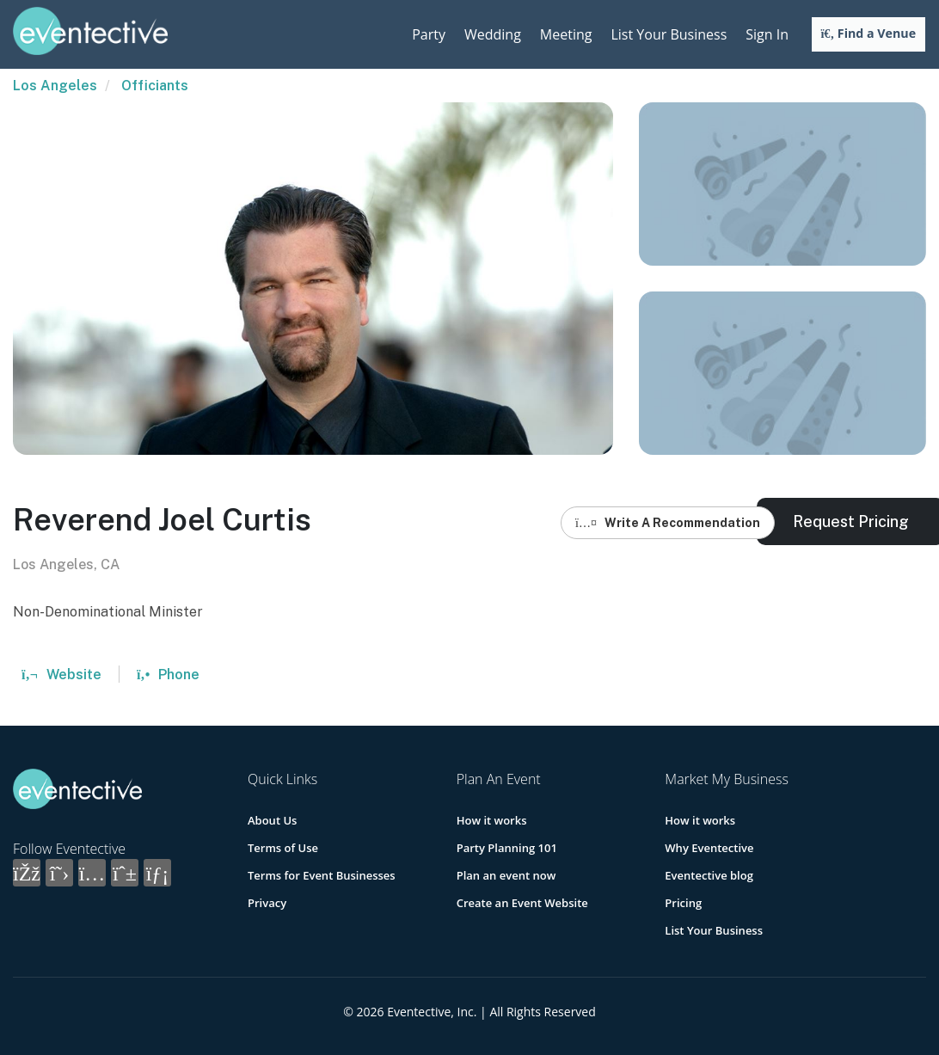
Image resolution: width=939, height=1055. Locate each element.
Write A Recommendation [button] (667, 523)
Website (61, 674)
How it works (492, 820)
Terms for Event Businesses (322, 875)
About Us (272, 820)
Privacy (267, 903)
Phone (168, 674)
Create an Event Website (522, 903)
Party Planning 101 (507, 848)
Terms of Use (283, 848)
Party (428, 34)
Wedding (492, 34)
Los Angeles (55, 85)
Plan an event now (506, 875)
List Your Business (669, 34)
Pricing (683, 903)
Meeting (566, 34)
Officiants (154, 85)
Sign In (767, 34)
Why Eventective (709, 848)
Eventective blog (708, 875)
